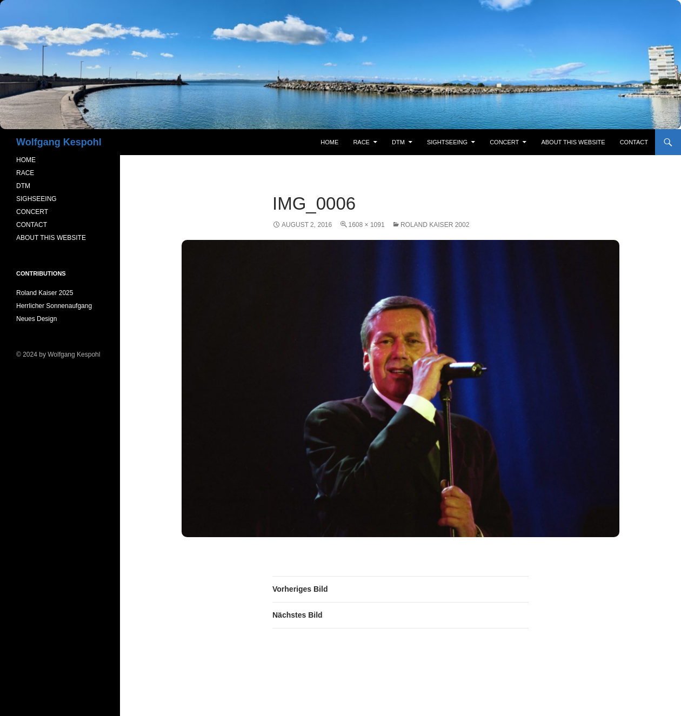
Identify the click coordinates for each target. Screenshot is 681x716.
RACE (361, 142)
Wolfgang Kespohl (59, 142)
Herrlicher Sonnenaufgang (54, 306)
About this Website (573, 142)
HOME (26, 160)
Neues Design (36, 319)
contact (634, 142)
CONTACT (31, 225)
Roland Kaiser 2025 (44, 293)
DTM (398, 142)
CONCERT (32, 212)
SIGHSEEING (36, 199)
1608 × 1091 (367, 225)
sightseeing (447, 142)
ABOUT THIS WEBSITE (51, 238)
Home (329, 142)
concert (504, 142)
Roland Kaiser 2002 (434, 225)
